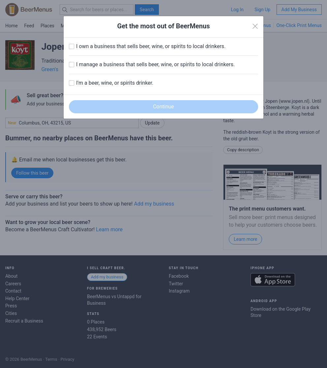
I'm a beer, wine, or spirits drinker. (114, 83)
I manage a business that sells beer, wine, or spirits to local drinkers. (155, 64)
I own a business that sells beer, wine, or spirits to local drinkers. (150, 46)
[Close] (255, 26)
